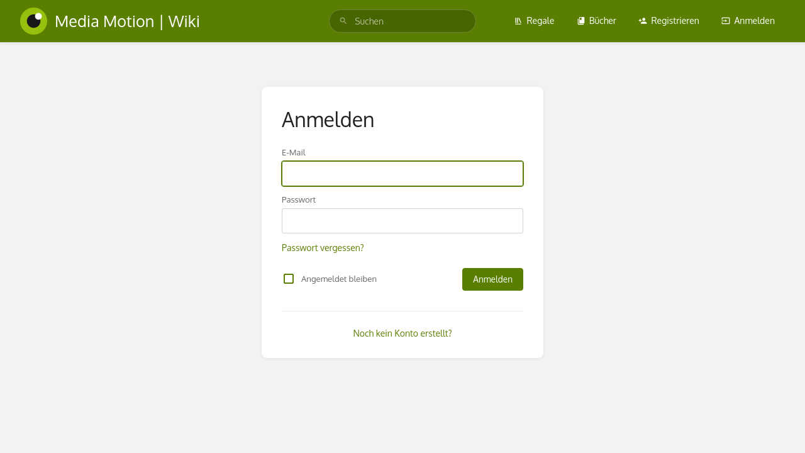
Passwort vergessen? (323, 247)
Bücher (596, 20)
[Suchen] (343, 21)
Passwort (299, 199)
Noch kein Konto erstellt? (402, 333)
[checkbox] (289, 279)
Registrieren (668, 20)
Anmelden (748, 20)
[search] (402, 21)
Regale (534, 20)
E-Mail (293, 152)
